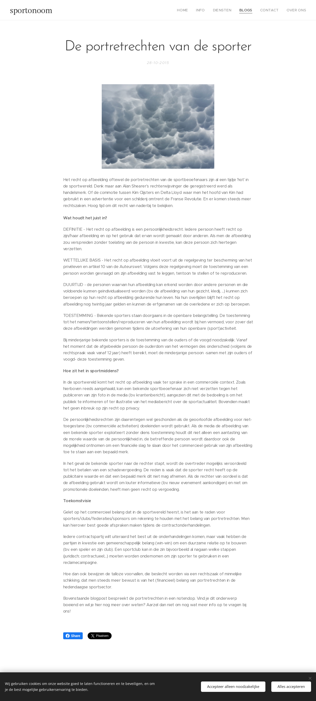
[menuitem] (192, 10)
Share (73, 636)
